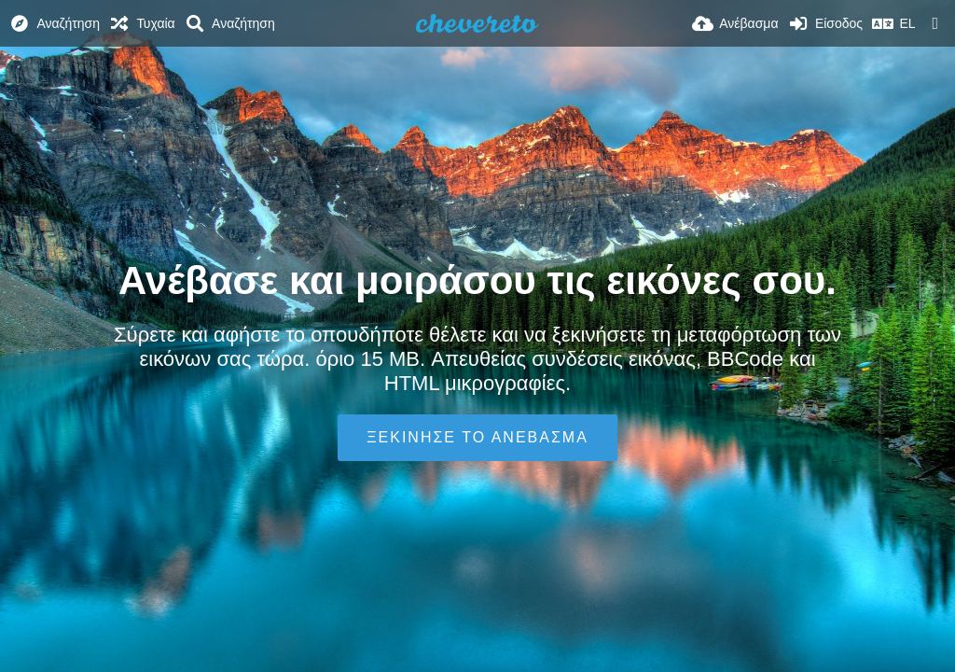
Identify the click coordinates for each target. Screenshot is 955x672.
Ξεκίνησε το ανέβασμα (477, 437)
